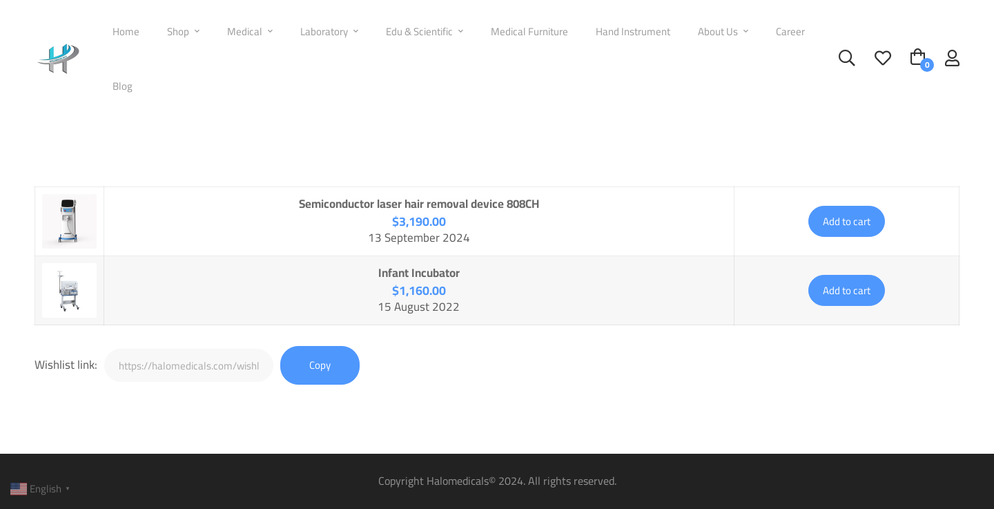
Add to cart (846, 221)
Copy (320, 365)
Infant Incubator (419, 273)
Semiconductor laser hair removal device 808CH (419, 204)
